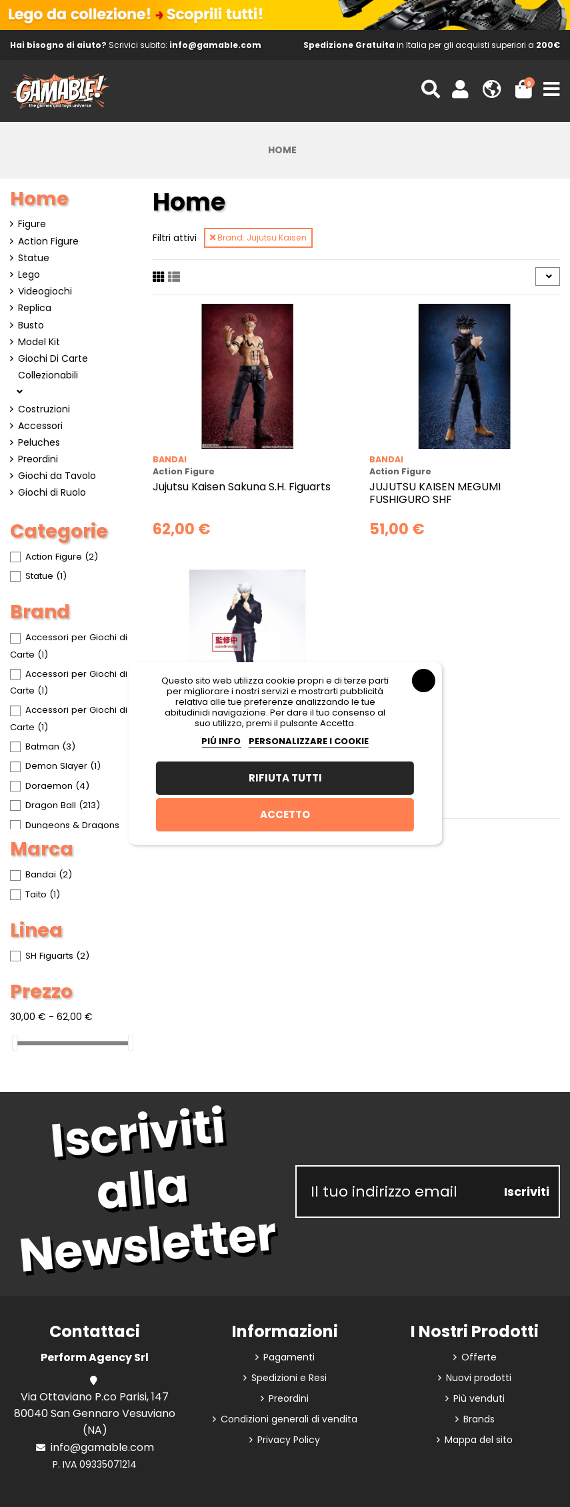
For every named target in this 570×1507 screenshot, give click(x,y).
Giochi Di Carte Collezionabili (53, 367)
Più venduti (479, 1398)
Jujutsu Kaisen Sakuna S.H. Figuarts (242, 486)
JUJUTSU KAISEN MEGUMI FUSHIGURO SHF (435, 493)
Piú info (221, 741)
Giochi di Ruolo (52, 492)
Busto (31, 325)
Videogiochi (45, 291)
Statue (33, 257)
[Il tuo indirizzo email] (396, 1192)
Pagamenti (289, 1357)
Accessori (40, 425)
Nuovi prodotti (478, 1377)
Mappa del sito (479, 1439)
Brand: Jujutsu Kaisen (258, 237)
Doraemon (57, 785)
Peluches (39, 442)
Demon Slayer (63, 765)
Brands (479, 1419)
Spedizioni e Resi (289, 1377)
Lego (29, 274)
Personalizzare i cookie (309, 741)
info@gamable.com (102, 1447)
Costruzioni (44, 409)
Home (39, 199)
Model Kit (39, 341)
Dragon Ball (62, 805)
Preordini (38, 459)
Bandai (170, 459)
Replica (34, 307)
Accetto (285, 814)
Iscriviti (526, 1191)
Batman (50, 746)
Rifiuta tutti (285, 778)
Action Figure (48, 241)
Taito (42, 894)
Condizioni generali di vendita (289, 1419)
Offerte (479, 1357)
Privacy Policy (288, 1439)
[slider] (14, 1043)
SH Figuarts (57, 955)
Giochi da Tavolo (57, 475)
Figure (32, 224)
